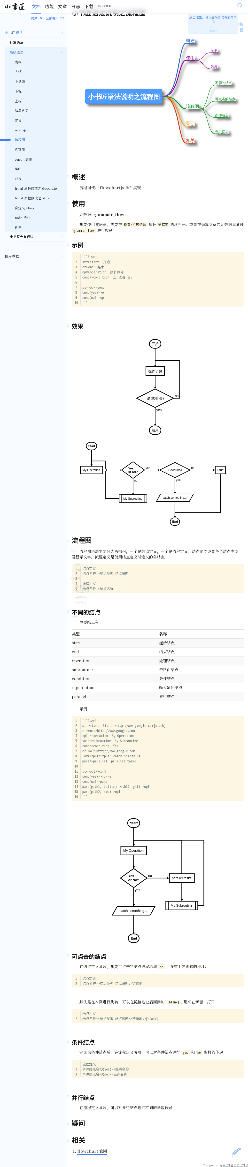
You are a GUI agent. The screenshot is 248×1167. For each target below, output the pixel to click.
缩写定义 (21, 110)
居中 (18, 168)
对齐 (18, 178)
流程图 (75, 578)
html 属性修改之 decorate (36, 188)
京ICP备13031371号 (235, 1165)
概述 (74, 551)
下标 (18, 91)
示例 (78, 564)
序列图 (20, 149)
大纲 (18, 71)
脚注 (18, 227)
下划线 (20, 81)
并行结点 (81, 602)
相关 (74, 616)
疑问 (74, 611)
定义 (18, 120)
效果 (78, 570)
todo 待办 (22, 217)
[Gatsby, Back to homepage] (14, 7)
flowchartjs (112, 187)
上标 (18, 100)
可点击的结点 (84, 591)
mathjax (22, 130)
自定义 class (24, 207)
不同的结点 (82, 586)
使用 (74, 556)
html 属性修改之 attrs (32, 198)
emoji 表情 (23, 159)
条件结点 (81, 597)
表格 (18, 62)
